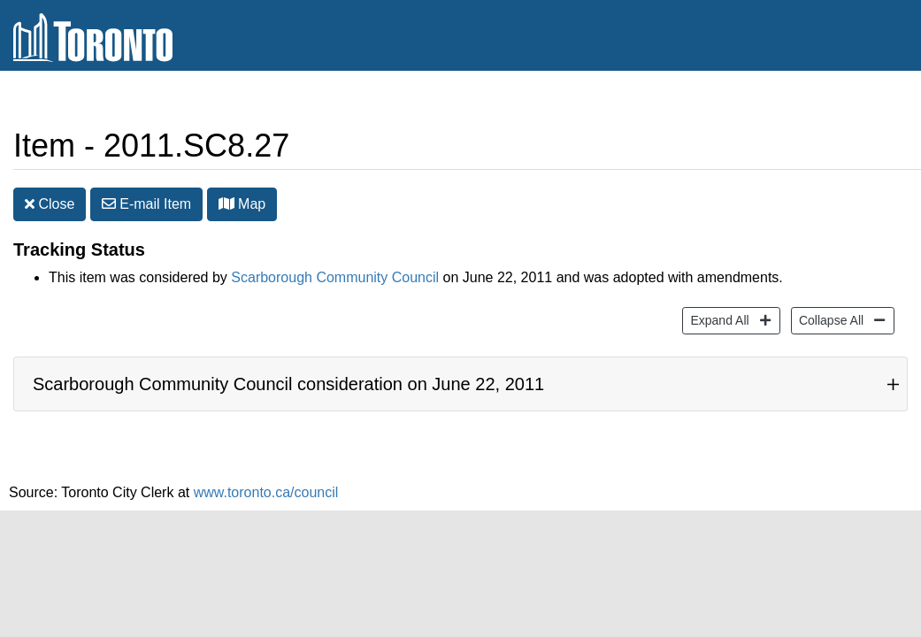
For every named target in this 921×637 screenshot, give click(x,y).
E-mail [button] (146, 203)
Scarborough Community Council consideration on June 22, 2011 (288, 384)
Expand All (717, 319)
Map (242, 203)
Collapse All (829, 319)
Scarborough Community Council (335, 277)
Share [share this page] (865, 100)
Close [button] (49, 203)
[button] (226, 203)
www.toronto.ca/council (266, 492)
